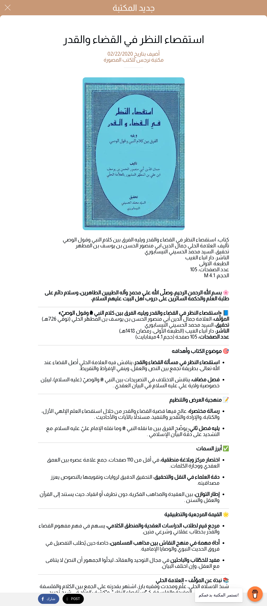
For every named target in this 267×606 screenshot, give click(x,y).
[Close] (8, 8)
